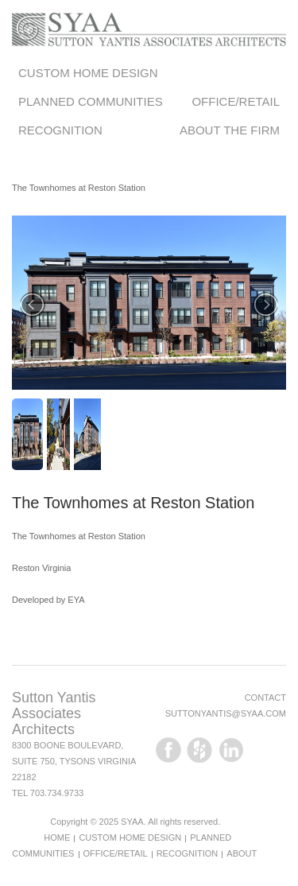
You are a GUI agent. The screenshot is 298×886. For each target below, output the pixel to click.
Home (57, 837)
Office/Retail (236, 101)
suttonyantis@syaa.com (225, 713)
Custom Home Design (88, 73)
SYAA (132, 821)
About (241, 853)
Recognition (60, 130)
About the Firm (230, 130)
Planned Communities (90, 101)
